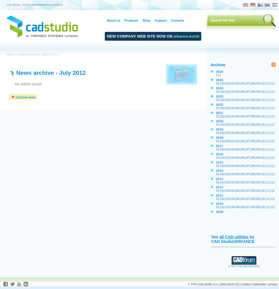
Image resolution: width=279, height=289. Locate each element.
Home (10, 54)
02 (223, 83)
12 (273, 83)
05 (238, 83)
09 (258, 83)
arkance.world (186, 36)
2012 (44, 54)
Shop (146, 20)
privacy (272, 284)
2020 (219, 121)
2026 (219, 71)
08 (253, 83)
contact (245, 284)
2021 (219, 113)
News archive (35, 72)
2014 (219, 170)
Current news (23, 97)
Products (131, 20)
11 (268, 83)
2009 (219, 212)
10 (263, 83)
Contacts (177, 20)
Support (161, 20)
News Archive (28, 54)
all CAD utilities (234, 237)
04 (233, 83)
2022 (219, 104)
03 (228, 83)
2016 (219, 154)
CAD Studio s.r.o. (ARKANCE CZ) (218, 284)
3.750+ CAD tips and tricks (244, 265)
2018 (219, 137)
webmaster (259, 284)
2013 (219, 179)
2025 (219, 80)
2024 (219, 88)
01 (218, 75)
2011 (219, 195)
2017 (219, 146)
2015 (219, 162)
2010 (219, 203)
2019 (219, 129)
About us (113, 20)
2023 (219, 96)
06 (243, 83)
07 (54, 54)
